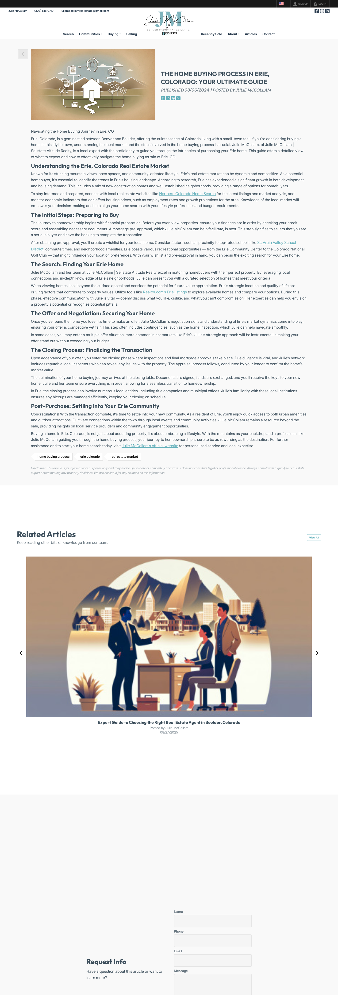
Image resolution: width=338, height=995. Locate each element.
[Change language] (283, 4)
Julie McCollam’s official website (150, 445)
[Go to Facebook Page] (316, 11)
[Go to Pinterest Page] (173, 98)
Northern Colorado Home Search (187, 193)
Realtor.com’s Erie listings (165, 292)
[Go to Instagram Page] (321, 11)
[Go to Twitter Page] (178, 98)
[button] (23, 54)
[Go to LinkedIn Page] (327, 11)
